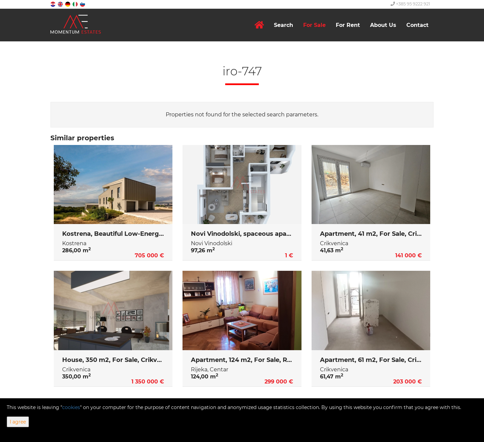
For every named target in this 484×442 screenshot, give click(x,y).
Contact (417, 25)
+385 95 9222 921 (410, 3)
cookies (71, 407)
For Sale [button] (314, 25)
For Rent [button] (348, 25)
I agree (18, 422)
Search (283, 25)
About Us (383, 25)
